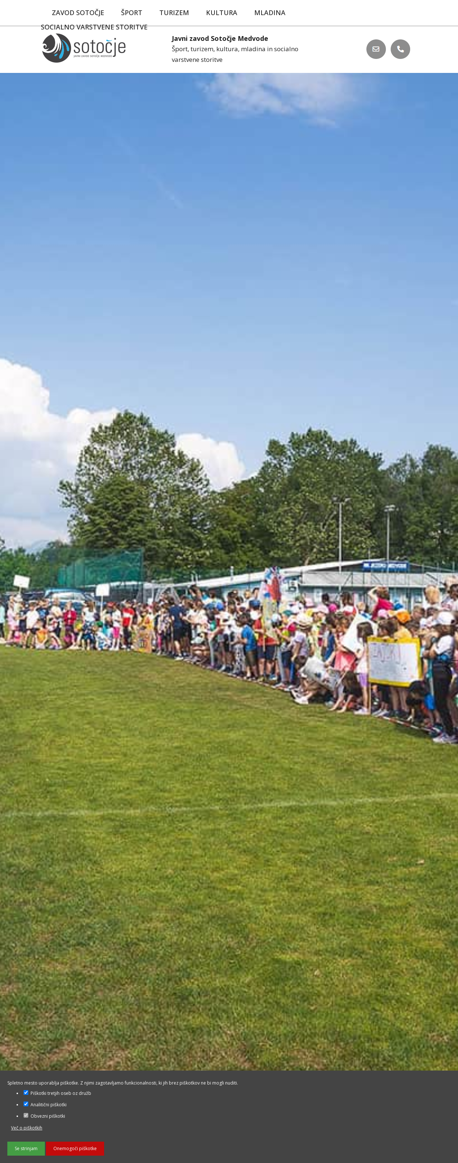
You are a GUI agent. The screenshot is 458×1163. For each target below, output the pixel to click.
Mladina (269, 12)
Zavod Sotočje (78, 12)
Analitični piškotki (45, 1104)
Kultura (221, 12)
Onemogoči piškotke (75, 1148)
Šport (131, 12)
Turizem (174, 12)
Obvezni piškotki (44, 1116)
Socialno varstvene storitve (94, 26)
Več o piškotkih (26, 1128)
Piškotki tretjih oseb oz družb (57, 1093)
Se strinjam (26, 1148)
